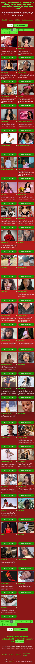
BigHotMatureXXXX (24, 145)
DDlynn (3, 48)
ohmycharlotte (5, 96)
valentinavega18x (6, 218)
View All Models (6, 29)
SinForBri (4, 194)
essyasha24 (21, 413)
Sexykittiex (4, 267)
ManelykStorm (22, 315)
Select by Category (21, 25)
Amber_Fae (4, 72)
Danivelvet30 (22, 194)
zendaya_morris (6, 315)
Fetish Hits (11, 661)
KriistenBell (4, 486)
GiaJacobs (4, 607)
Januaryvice (4, 559)
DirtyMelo (21, 534)
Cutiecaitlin (21, 583)
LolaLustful (21, 218)
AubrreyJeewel (22, 437)
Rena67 (3, 534)
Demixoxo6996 (22, 291)
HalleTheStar (22, 72)
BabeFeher (4, 291)
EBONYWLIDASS (6, 388)
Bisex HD (4, 20)
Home (10, 25)
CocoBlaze (21, 364)
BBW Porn (17, 20)
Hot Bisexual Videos (27, 20)
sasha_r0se (21, 48)
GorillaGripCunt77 (6, 413)
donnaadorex (22, 388)
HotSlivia (3, 510)
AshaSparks (4, 242)
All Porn (11, 20)
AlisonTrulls (21, 461)
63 (13, 32)
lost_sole (21, 510)
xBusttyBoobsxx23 (6, 364)
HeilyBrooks (22, 486)
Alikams (20, 96)
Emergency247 (22, 267)
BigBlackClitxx (5, 340)
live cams (19, 641)
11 (7, 32)
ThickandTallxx (5, 437)
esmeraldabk (5, 583)
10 (4, 32)
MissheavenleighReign (25, 121)
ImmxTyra (21, 340)
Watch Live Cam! (9, 57)
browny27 (21, 242)
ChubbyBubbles (6, 145)
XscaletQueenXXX (6, 461)
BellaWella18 (4, 121)
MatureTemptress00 (7, 169)
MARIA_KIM (21, 169)
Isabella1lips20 (22, 559)
